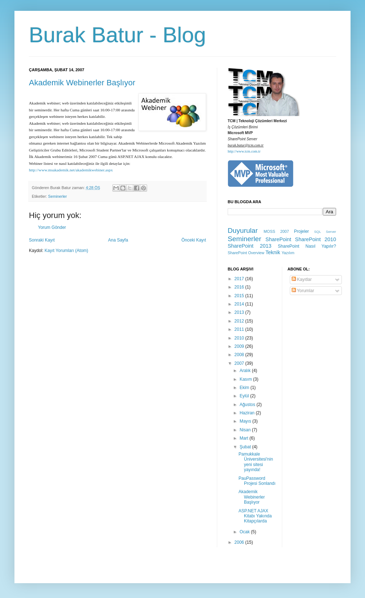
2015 (240, 295)
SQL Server (325, 232)
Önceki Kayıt (193, 240)
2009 (240, 346)
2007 (240, 363)
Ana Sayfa (118, 240)
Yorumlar (303, 290)
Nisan (246, 429)
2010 (240, 338)
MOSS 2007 (276, 231)
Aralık (246, 370)
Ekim (245, 387)
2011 (240, 329)
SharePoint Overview (246, 253)
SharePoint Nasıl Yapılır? (307, 246)
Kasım (246, 379)
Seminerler (57, 196)
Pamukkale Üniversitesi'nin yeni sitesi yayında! (256, 462)
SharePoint (278, 239)
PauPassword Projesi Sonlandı (257, 481)
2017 (240, 278)
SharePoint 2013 (249, 246)
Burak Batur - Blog (117, 35)
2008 (240, 354)
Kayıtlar (302, 279)
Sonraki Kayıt (42, 240)
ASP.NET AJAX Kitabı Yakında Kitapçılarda (255, 516)
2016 (240, 287)
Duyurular (243, 230)
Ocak (245, 531)
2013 (240, 312)
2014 (240, 304)
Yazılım (288, 253)
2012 (240, 321)
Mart (244, 438)
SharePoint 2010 (315, 239)
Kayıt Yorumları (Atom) (66, 250)
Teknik (272, 252)
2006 (240, 542)
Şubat (246, 446)
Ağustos (248, 404)
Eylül (245, 395)
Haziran (248, 412)
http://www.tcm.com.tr (244, 151)
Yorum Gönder (52, 227)
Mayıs (246, 421)
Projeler (301, 231)
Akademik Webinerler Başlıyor (82, 82)
